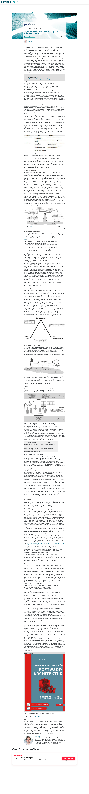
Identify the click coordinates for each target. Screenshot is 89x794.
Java (24, 12)
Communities (48, 2)
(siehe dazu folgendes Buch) (37, 298)
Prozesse (51, 581)
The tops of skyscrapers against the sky (40, 226)
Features (40, 2)
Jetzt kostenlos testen (68, 758)
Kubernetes (66, 12)
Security (75, 12)
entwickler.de (8, 2)
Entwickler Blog (15, 12)
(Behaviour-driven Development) (56, 543)
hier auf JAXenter (37, 716)
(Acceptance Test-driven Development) (36, 543)
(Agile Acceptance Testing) (34, 544)
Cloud (48, 12)
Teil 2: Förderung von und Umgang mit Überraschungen (37, 79)
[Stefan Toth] (25, 41)
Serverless (56, 12)
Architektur (40, 12)
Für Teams (19, 2)
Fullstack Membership (30, 2)
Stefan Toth (30, 41)
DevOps (31, 12)
